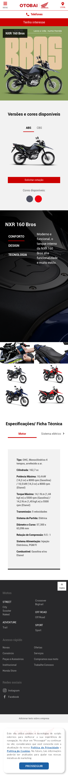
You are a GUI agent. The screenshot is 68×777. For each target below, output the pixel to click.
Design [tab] (13, 245)
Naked (6, 614)
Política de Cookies (18, 753)
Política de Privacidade (45, 750)
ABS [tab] (28, 128)
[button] (63, 433)
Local (63, 5)
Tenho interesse (34, 22)
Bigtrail (39, 604)
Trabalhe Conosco (44, 664)
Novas (6, 647)
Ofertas (38, 647)
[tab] (29, 198)
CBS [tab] (39, 128)
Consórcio (8, 653)
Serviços (38, 653)
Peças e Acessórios (13, 659)
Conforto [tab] (16, 236)
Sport (38, 630)
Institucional (10, 664)
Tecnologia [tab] (17, 255)
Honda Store (9, 670)
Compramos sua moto (46, 659)
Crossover (40, 600)
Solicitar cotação (34, 180)
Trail (5, 627)
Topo (62, 586)
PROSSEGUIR (34, 768)
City (5, 607)
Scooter (7, 610)
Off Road (40, 617)
